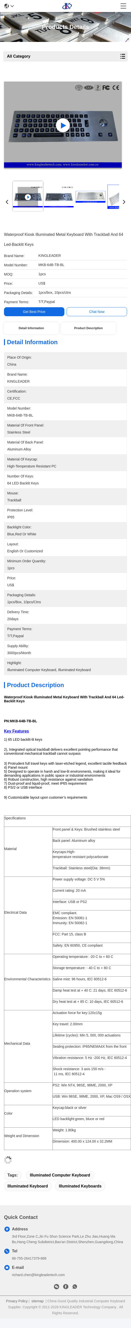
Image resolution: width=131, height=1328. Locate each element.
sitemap (38, 1301)
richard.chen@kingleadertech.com (38, 1275)
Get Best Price (34, 311)
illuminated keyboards (80, 1186)
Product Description (88, 328)
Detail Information (31, 328)
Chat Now (96, 312)
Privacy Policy (17, 1301)
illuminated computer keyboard (60, 1175)
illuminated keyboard (27, 1186)
